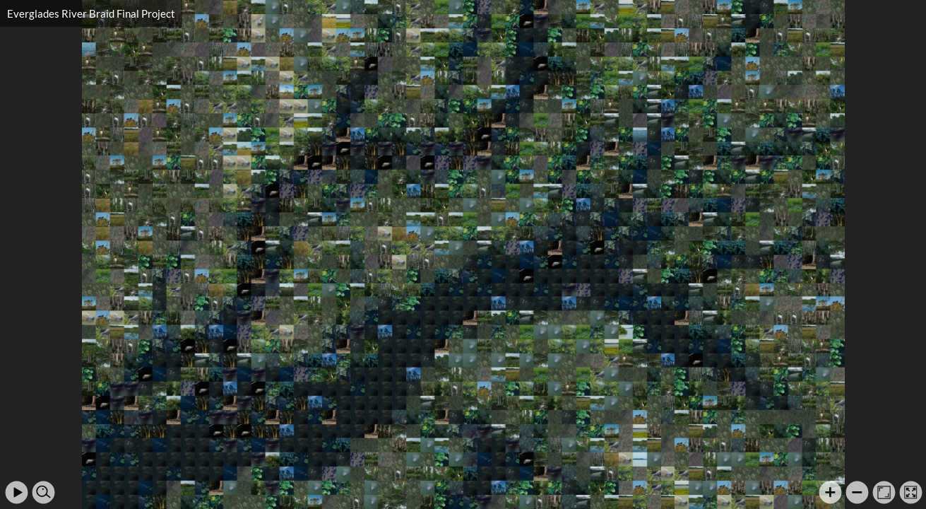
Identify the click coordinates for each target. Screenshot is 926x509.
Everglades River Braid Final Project (91, 13)
